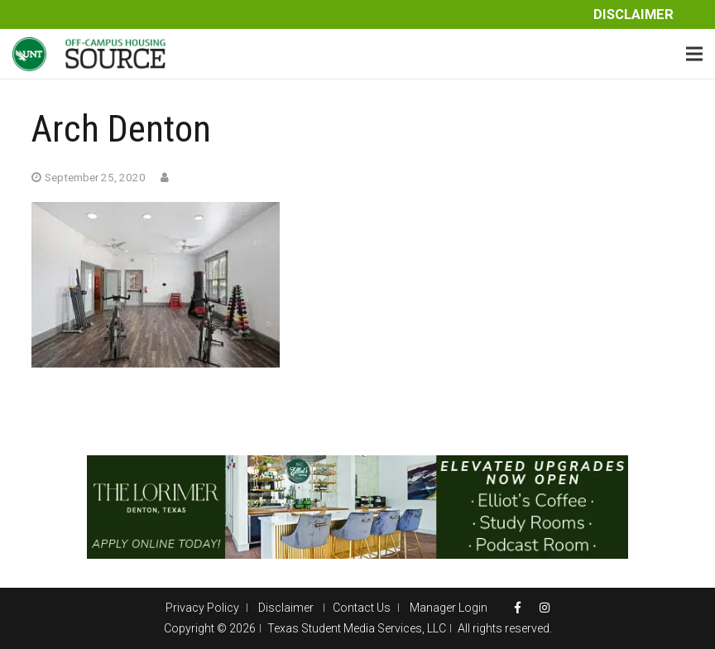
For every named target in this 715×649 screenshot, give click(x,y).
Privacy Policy (202, 607)
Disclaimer (633, 14)
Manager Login (448, 607)
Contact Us (362, 607)
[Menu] (694, 54)
